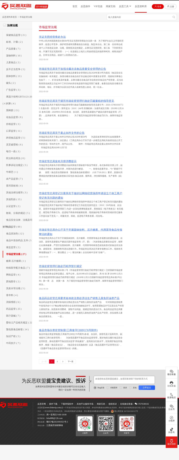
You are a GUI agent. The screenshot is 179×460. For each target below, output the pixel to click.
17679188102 (142, 404)
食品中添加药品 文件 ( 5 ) (19, 240)
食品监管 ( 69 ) (13, 226)
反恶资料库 (141, 6)
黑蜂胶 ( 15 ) (12, 110)
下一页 (70, 361)
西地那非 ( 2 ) (13, 281)
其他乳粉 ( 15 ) (13, 199)
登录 (157, 6)
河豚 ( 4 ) (11, 103)
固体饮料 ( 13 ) (13, 76)
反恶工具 (125, 6)
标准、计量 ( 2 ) (14, 42)
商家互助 (110, 6)
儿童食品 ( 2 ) (13, 62)
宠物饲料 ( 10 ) (13, 55)
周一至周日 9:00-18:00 (56, 415)
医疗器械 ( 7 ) (13, 315)
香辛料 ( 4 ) (12, 295)
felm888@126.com (54, 418)
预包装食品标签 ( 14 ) (17, 329)
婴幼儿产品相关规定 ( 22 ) (19, 322)
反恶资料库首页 (9, 17)
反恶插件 (85, 6)
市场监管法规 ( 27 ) (16, 254)
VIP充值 (98, 6)
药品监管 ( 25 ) (13, 309)
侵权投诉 (112, 404)
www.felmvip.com (53, 407)
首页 (74, 6)
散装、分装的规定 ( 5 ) (18, 213)
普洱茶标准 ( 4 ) (14, 185)
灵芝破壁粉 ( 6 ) (14, 144)
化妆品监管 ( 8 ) (14, 117)
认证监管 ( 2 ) (13, 206)
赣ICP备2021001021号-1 (57, 422)
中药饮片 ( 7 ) (13, 343)
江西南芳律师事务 (54, 425)
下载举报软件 (67, 404)
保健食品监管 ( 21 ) (16, 35)
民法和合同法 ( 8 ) (15, 158)
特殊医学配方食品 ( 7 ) (18, 268)
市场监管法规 (26, 17)
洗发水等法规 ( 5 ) (15, 288)
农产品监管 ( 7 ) (14, 179)
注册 (170, 6)
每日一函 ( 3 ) (13, 151)
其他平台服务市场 (85, 404)
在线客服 (171, 384)
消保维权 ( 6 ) (13, 302)
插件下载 (53, 404)
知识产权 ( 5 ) (13, 336)
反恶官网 (41, 404)
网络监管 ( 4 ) (13, 274)
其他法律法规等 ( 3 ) (16, 192)
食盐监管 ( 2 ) (13, 247)
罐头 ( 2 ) (11, 83)
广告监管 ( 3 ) (13, 90)
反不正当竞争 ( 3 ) (15, 69)
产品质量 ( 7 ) (13, 48)
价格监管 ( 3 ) (13, 124)
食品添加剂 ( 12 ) (15, 233)
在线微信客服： (127, 404)
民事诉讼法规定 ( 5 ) (16, 165)
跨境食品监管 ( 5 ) (15, 137)
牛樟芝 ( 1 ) (12, 172)
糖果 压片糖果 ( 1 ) (16, 261)
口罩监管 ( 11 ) (13, 131)
